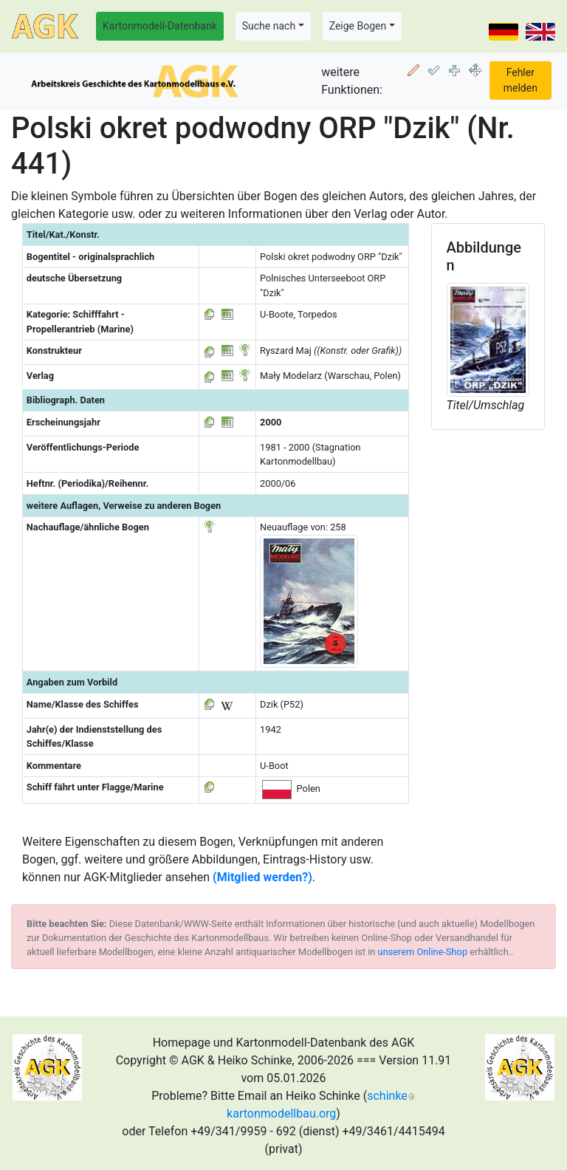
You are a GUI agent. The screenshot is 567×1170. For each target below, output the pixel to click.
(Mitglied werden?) (262, 877)
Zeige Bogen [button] (358, 26)
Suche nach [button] (268, 26)
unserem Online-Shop (423, 951)
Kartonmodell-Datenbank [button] (160, 26)
